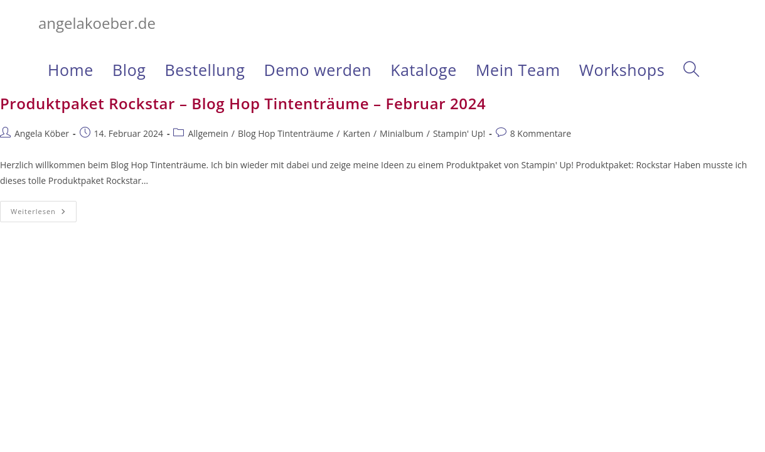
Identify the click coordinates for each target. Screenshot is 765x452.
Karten (356, 133)
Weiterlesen (44, 213)
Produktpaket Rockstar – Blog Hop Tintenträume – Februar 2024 (243, 103)
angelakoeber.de (97, 23)
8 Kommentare (540, 133)
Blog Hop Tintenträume (285, 133)
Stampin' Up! (459, 133)
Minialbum (402, 133)
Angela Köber (41, 133)
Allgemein (208, 133)
